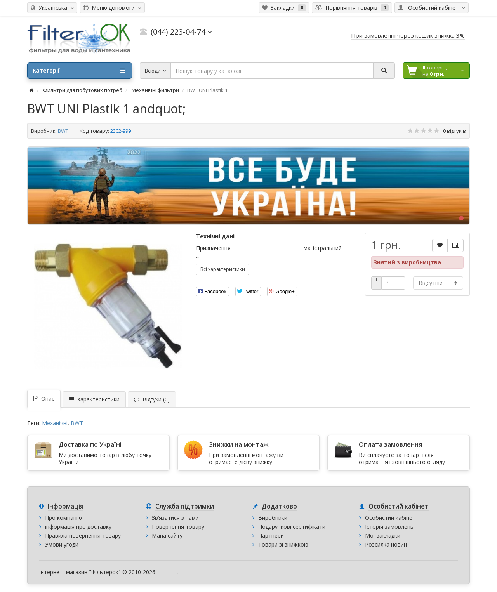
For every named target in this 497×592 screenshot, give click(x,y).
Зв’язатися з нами (175, 517)
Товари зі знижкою (283, 544)
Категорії (79, 71)
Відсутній (431, 282)
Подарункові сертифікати (291, 526)
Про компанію (63, 517)
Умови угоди (61, 544)
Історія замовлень (389, 526)
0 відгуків (454, 130)
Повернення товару (178, 526)
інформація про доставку (78, 526)
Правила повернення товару (83, 535)
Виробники (272, 517)
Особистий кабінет (390, 517)
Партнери (271, 535)
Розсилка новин (386, 544)
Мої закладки (382, 535)
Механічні (55, 423)
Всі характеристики (222, 269)
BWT (63, 130)
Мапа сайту (167, 535)
